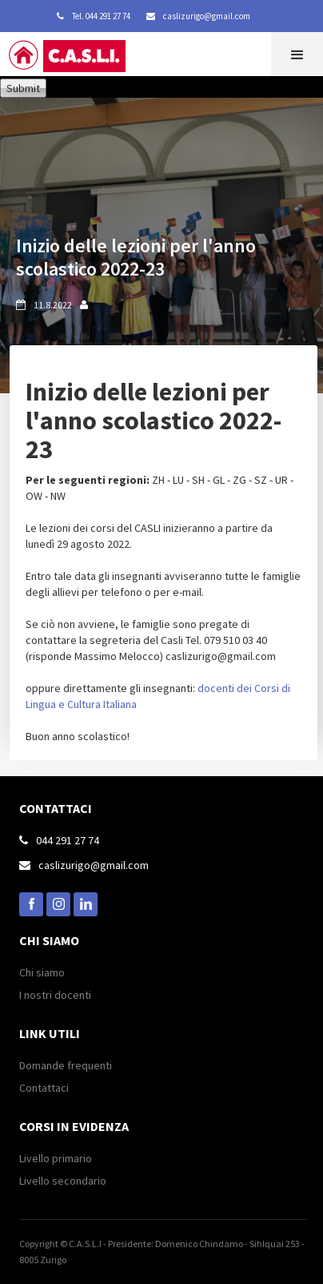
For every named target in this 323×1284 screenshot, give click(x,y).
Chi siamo (42, 972)
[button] (297, 54)
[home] (80, 60)
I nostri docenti (55, 995)
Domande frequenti (65, 1065)
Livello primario (55, 1158)
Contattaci (44, 1088)
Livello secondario (62, 1180)
